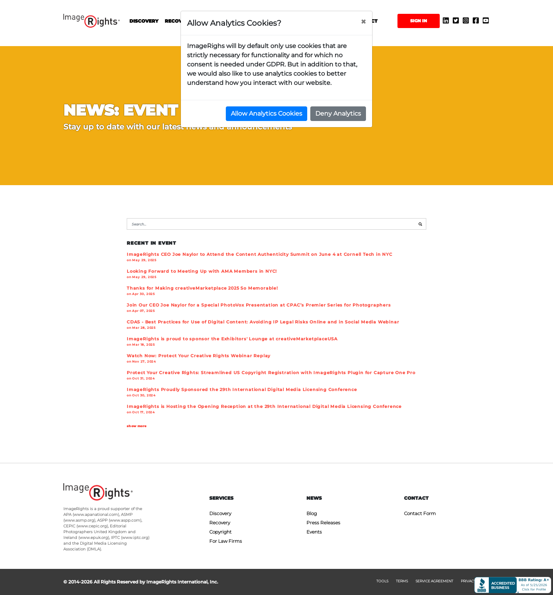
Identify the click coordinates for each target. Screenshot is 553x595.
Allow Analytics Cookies (266, 113)
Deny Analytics (338, 113)
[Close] (363, 22)
